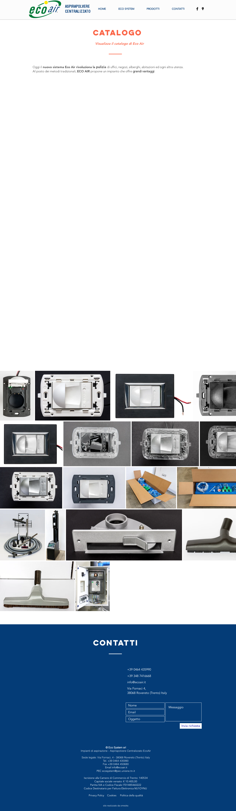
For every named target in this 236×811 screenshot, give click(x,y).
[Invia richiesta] (191, 726)
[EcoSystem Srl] (203, 9)
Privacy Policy (97, 795)
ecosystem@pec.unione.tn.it (118, 771)
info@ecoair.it (119, 767)
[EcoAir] (197, 9)
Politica (124, 795)
